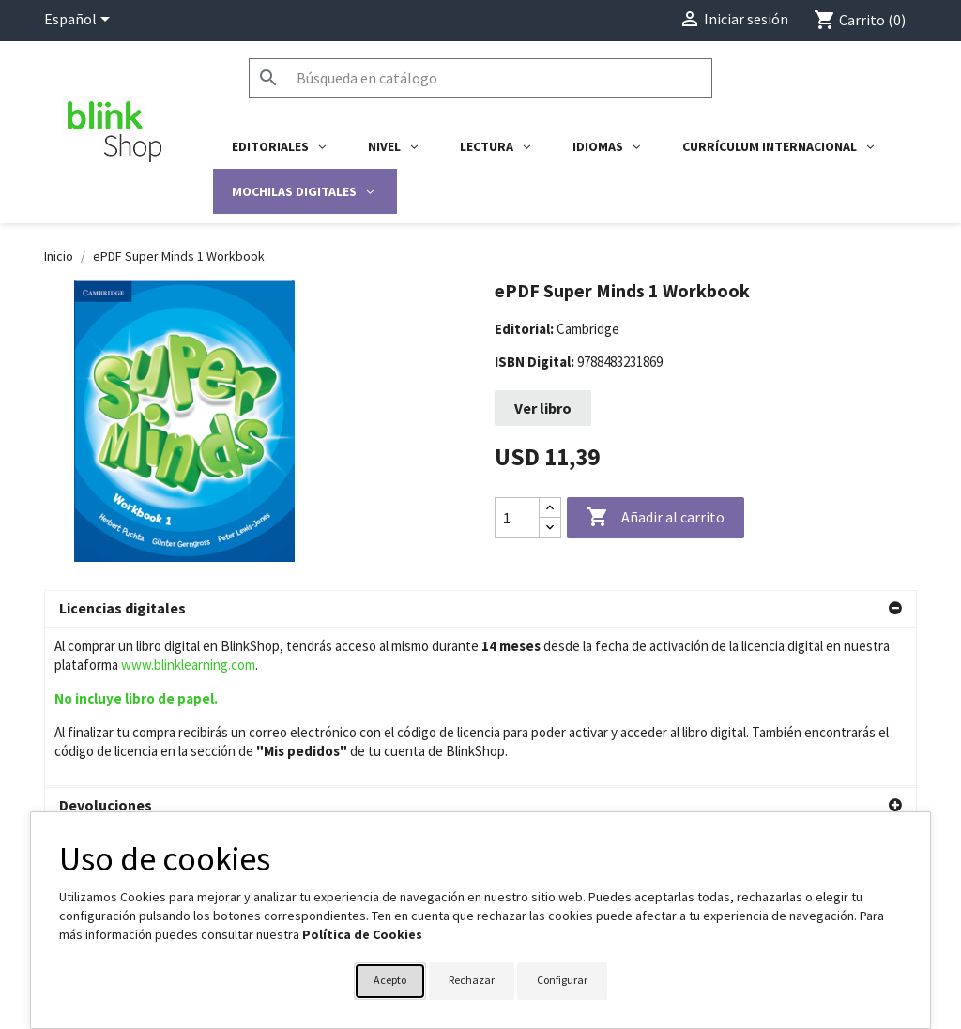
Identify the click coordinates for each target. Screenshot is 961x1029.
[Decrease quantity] (550, 527)
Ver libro (543, 408)
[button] (480, 608)
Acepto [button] (390, 980)
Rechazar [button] (472, 980)
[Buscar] (480, 78)
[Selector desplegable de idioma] (80, 20)
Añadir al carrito (656, 518)
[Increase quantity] (550, 508)
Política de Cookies (362, 934)
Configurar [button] (562, 980)
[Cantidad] (517, 517)
